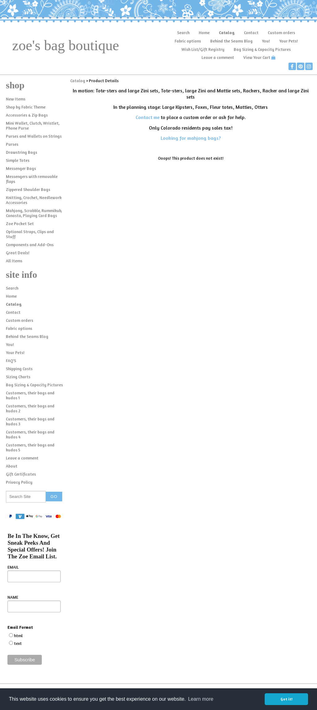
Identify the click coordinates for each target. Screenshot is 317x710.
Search (183, 32)
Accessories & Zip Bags (27, 115)
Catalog (227, 32)
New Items (15, 98)
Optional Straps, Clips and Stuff (30, 234)
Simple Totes (17, 160)
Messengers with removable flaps (32, 179)
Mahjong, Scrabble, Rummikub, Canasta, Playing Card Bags (34, 213)
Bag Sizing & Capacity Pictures (262, 49)
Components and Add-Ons (30, 244)
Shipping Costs (19, 368)
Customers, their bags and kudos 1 (30, 395)
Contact (251, 32)
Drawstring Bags (21, 152)
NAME (12, 597)
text (18, 643)
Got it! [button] (286, 699)
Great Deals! (17, 252)
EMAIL (13, 567)
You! (266, 40)
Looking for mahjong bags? (191, 138)
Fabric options (188, 40)
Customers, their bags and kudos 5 (30, 447)
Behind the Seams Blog (231, 40)
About (11, 466)
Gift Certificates (21, 474)
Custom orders (281, 32)
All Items (14, 260)
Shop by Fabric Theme (26, 106)
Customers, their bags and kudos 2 (30, 408)
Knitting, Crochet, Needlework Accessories (34, 200)
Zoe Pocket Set (20, 223)
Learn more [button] (200, 699)
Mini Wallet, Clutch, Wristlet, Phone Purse (32, 126)
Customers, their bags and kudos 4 (30, 434)
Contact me (147, 117)
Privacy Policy (19, 482)
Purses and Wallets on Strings (34, 136)
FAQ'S (11, 360)
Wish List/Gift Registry (202, 49)
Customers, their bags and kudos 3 (30, 421)
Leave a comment (218, 57)
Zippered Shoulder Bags (28, 189)
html (18, 635)
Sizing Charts (18, 376)
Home (204, 32)
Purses (12, 144)
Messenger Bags (21, 168)
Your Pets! (288, 40)
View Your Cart (256, 57)
